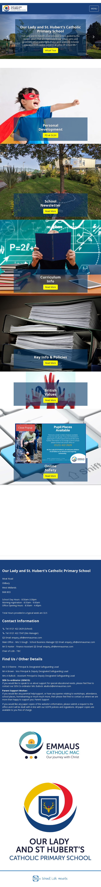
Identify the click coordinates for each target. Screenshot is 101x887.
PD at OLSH (50, 135)
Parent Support (42, 699)
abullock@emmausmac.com (57, 686)
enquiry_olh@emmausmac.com (27, 637)
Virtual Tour (50, 50)
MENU (95, 9)
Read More (50, 211)
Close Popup (25, 427)
